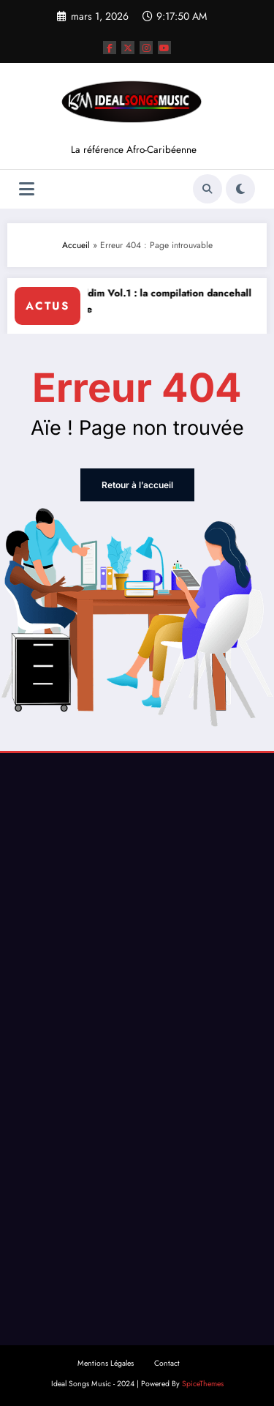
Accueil (76, 245)
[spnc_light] (240, 188)
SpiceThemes (203, 1383)
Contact (167, 1363)
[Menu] (26, 189)
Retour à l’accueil (137, 484)
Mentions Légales (105, 1363)
